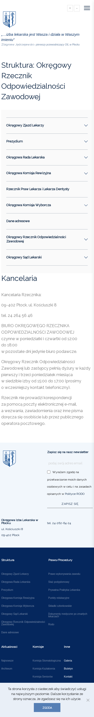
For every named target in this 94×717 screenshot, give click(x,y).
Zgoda (47, 708)
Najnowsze (7, 661)
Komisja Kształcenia (44, 669)
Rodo (51, 624)
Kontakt (68, 677)
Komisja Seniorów (43, 677)
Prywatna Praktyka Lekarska (64, 590)
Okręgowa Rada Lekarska (15, 582)
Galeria (68, 661)
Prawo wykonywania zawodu (64, 574)
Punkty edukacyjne (58, 598)
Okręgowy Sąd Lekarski (14, 614)
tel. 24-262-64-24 (59, 523)
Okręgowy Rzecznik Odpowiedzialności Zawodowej (23, 623)
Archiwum (6, 669)
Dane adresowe (18, 221)
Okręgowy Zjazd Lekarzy (15, 574)
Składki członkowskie (60, 606)
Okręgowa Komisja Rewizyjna (17, 598)
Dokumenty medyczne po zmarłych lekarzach (67, 615)
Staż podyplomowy (58, 582)
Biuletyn (68, 669)
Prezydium (7, 590)
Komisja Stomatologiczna (47, 661)
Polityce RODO (74, 494)
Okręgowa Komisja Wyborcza (17, 606)
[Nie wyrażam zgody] (87, 700)
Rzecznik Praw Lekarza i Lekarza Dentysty (37, 189)
